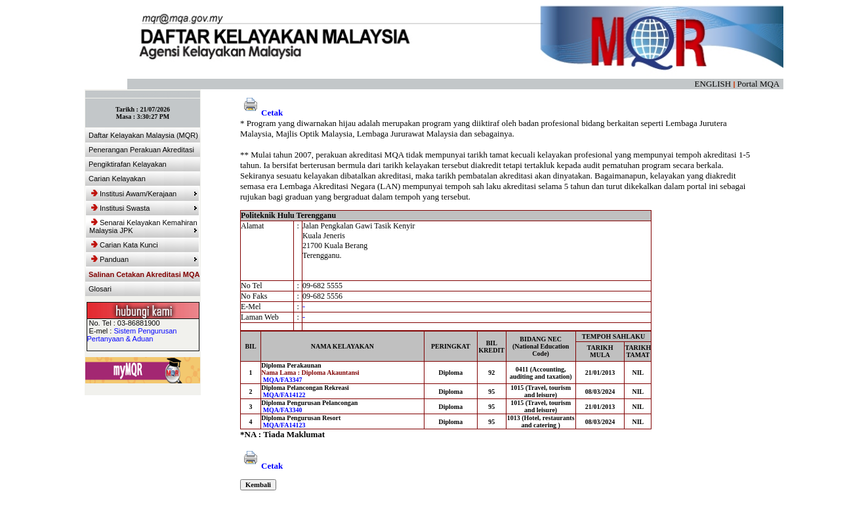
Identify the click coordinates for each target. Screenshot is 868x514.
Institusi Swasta (144, 208)
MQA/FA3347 (282, 379)
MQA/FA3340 (282, 410)
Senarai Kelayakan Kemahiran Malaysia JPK (143, 226)
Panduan (144, 259)
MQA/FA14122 (284, 394)
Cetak (261, 113)
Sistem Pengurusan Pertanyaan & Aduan (132, 335)
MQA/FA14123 (284, 425)
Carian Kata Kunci (124, 245)
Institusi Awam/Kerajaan (144, 194)
